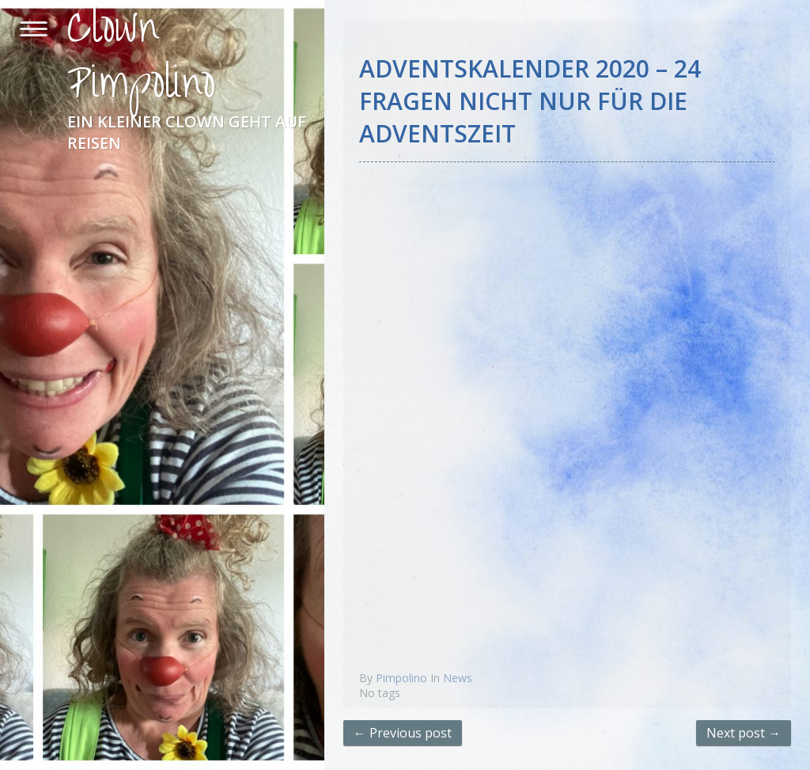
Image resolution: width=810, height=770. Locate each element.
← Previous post (403, 733)
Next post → (743, 733)
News (457, 677)
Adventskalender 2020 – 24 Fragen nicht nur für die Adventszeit (530, 101)
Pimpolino (401, 677)
